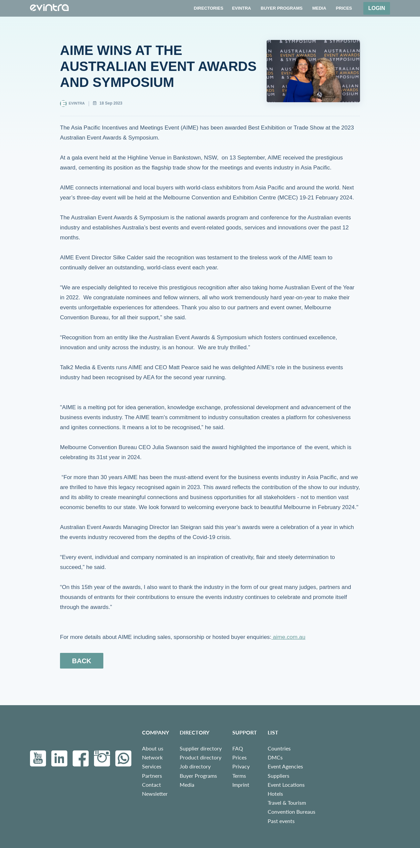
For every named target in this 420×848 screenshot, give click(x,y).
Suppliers (278, 775)
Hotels (275, 793)
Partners (152, 775)
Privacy (241, 766)
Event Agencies (285, 766)
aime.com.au (288, 637)
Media (187, 784)
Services (151, 766)
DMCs (275, 757)
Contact (151, 784)
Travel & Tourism (287, 802)
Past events (281, 821)
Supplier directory (201, 748)
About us (152, 748)
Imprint (240, 784)
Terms (239, 775)
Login (376, 8)
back (81, 661)
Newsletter (155, 793)
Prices (239, 757)
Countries (279, 748)
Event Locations (286, 784)
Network (152, 757)
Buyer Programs (198, 775)
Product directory (200, 757)
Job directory (195, 766)
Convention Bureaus (291, 811)
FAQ (237, 748)
